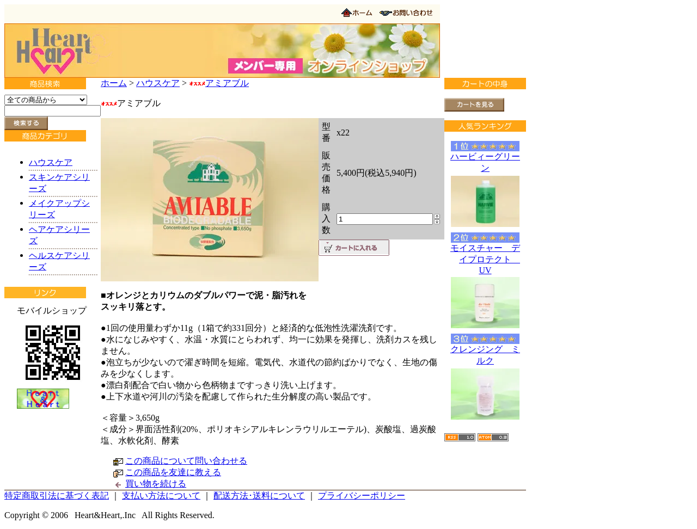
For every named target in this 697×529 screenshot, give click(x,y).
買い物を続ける (155, 483)
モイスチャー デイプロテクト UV (485, 259)
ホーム (114, 83)
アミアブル (219, 83)
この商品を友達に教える (173, 472)
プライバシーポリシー (361, 495)
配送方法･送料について (259, 495)
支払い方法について (161, 495)
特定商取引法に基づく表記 (56, 495)
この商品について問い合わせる (186, 460)
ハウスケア (158, 83)
